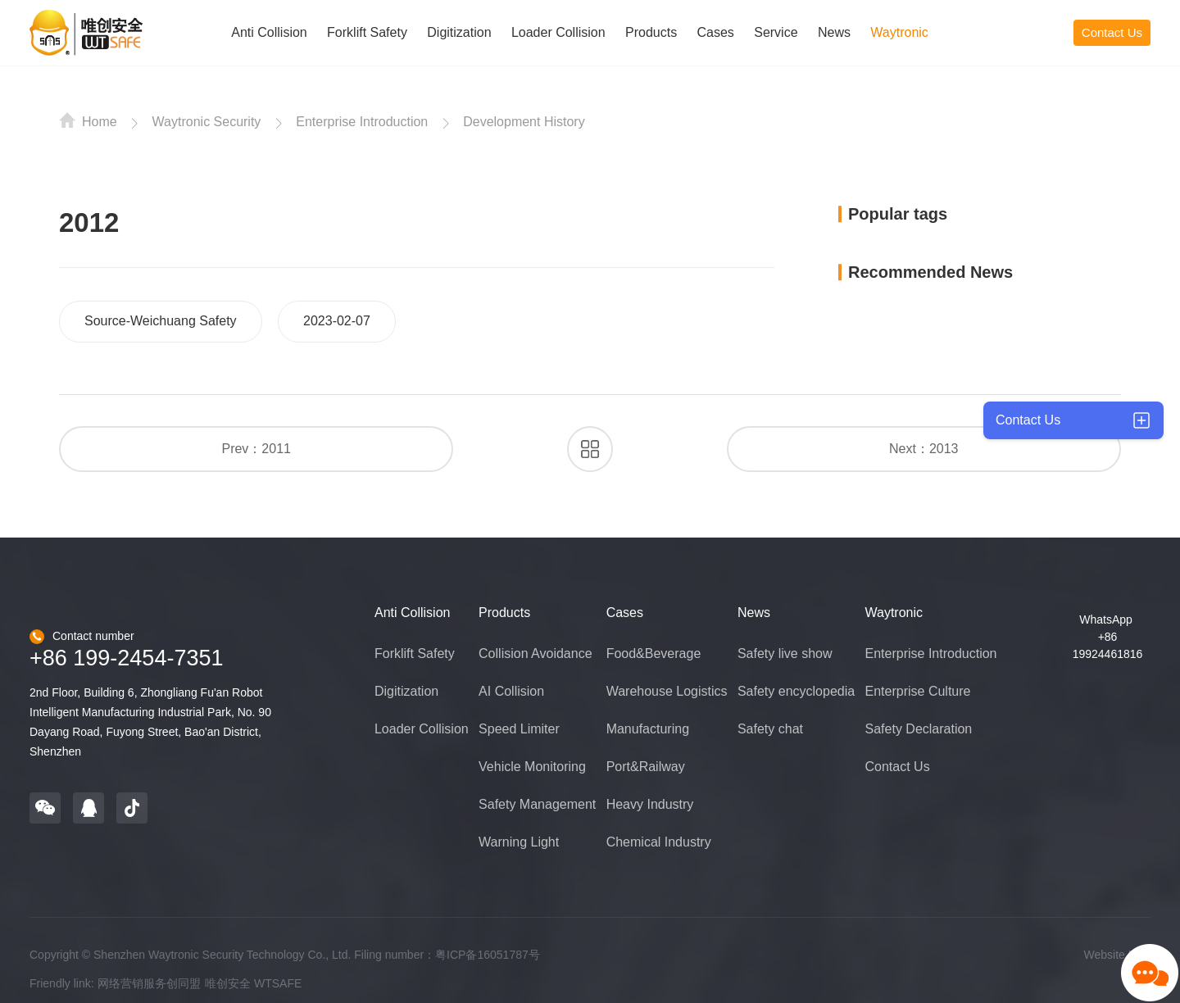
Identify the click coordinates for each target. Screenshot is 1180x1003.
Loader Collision (558, 32)
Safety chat (770, 729)
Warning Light (519, 842)
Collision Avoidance (535, 653)
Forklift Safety (367, 32)
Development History (524, 122)
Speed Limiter (519, 729)
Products (651, 32)
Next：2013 (924, 449)
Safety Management (537, 804)
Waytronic (899, 32)
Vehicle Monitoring (532, 767)
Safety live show (785, 653)
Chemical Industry (658, 842)
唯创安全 (228, 983)
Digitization (459, 32)
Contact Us (1112, 32)
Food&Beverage (653, 653)
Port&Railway (645, 767)
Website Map (1117, 954)
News (834, 32)
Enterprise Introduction (362, 122)
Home (88, 120)
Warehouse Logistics (667, 691)
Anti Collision (268, 32)
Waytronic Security (206, 122)
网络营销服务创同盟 (149, 983)
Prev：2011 (256, 449)
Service (775, 32)
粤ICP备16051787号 (487, 954)
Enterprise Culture (918, 691)
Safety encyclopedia (796, 691)
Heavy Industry (650, 804)
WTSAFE (278, 983)
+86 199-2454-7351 (126, 658)
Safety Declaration (919, 729)
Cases (715, 32)
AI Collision (511, 691)
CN (1029, 32)
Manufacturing (647, 729)
